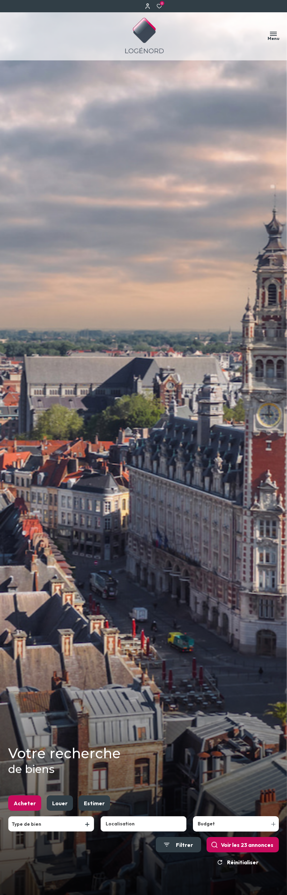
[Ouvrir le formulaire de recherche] (178, 844)
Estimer (94, 803)
